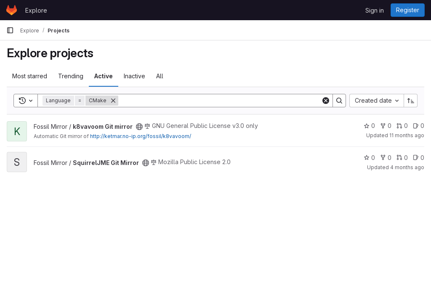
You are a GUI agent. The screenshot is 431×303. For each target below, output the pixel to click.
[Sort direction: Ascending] (411, 100)
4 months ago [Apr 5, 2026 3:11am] (407, 167)
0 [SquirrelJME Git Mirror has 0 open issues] (418, 157)
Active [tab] (103, 76)
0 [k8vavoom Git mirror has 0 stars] (369, 125)
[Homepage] (12, 10)
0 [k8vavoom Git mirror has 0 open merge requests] (402, 125)
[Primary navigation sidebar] (10, 30)
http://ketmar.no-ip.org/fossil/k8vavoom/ (140, 136)
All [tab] (159, 76)
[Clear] (326, 101)
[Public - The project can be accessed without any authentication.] (139, 126)
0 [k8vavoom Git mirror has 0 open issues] (418, 125)
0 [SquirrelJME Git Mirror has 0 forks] (385, 157)
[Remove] (113, 101)
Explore (36, 10)
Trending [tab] (70, 76)
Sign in (374, 10)
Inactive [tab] (134, 76)
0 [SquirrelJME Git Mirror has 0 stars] (369, 157)
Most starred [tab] (29, 76)
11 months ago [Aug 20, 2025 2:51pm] (406, 135)
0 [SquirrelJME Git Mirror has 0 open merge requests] (402, 157)
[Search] (219, 101)
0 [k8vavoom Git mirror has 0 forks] (385, 125)
